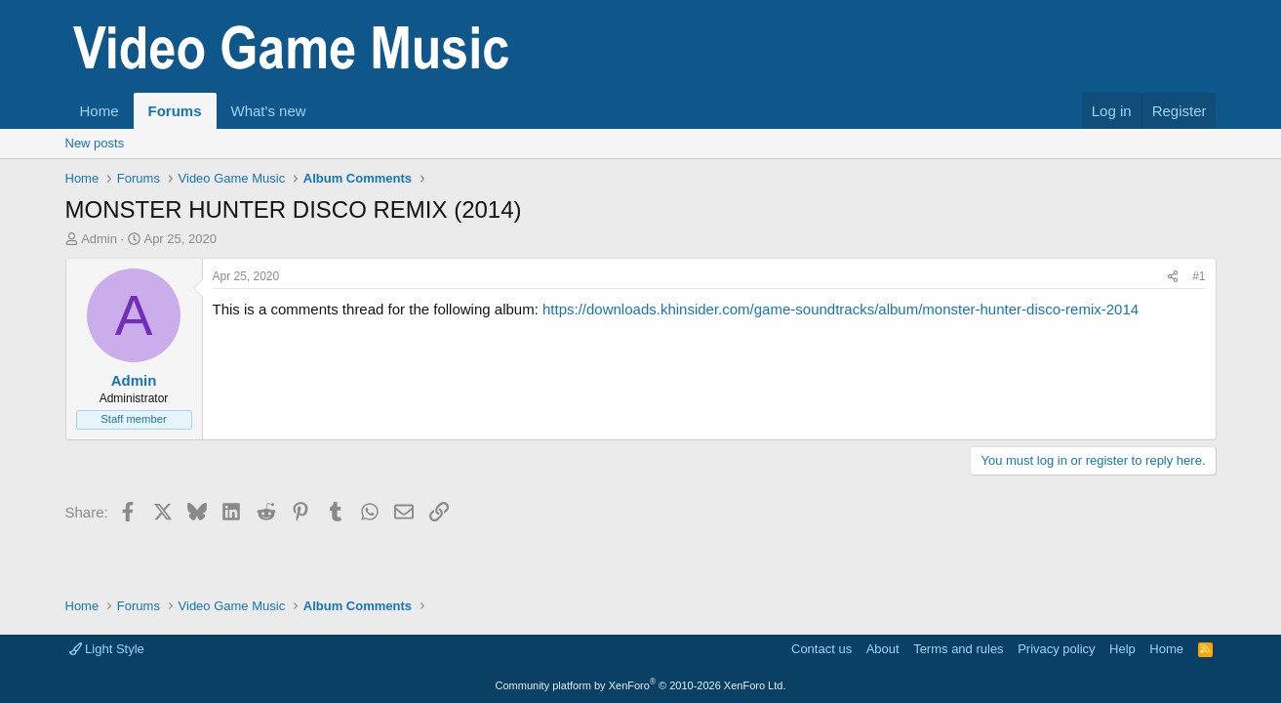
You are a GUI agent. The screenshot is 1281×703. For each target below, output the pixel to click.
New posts (95, 143)
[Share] (1172, 277)
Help (1122, 648)
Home (99, 111)
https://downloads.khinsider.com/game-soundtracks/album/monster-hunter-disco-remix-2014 (840, 309)
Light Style (106, 648)
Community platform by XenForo (641, 685)
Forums (175, 111)
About (883, 648)
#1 (1198, 276)
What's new (268, 111)
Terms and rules (958, 648)
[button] (321, 111)
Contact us (821, 648)
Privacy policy (1056, 648)
